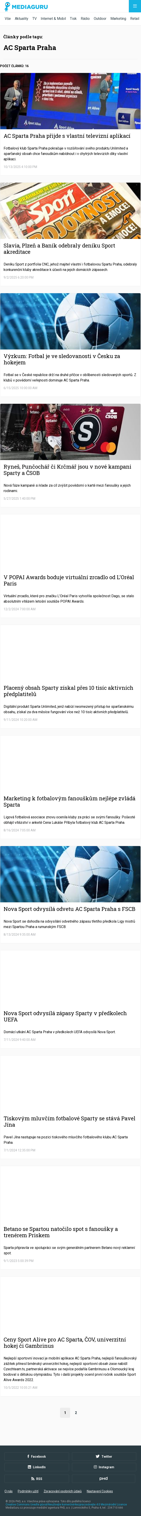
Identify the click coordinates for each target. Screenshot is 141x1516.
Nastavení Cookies (100, 1491)
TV (34, 18)
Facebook (37, 1456)
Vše (8, 18)
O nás (8, 1491)
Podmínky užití (28, 1491)
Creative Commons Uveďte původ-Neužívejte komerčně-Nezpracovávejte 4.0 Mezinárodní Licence (66, 1504)
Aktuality (21, 18)
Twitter (104, 1456)
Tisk (73, 18)
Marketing (118, 18)
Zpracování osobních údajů (63, 1491)
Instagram (104, 1467)
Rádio (85, 18)
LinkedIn (37, 1467)
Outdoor (100, 18)
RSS (36, 1479)
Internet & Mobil (53, 18)
